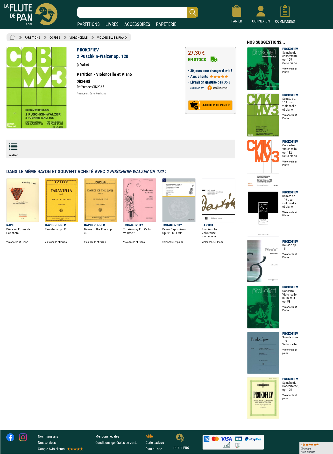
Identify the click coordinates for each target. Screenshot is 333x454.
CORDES (55, 37)
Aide (149, 436)
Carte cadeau (155, 442)
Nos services (47, 442)
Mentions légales (107, 436)
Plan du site (154, 449)
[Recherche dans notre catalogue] (137, 12)
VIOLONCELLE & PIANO (112, 37)
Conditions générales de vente (119, 442)
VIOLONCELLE (79, 37)
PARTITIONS (88, 24)
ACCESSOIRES (137, 24)
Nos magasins (48, 436)
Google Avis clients (60, 449)
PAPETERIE (166, 24)
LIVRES (112, 24)
